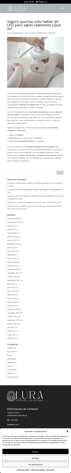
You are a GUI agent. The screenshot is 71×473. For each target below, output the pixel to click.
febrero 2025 (12, 236)
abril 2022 (11, 295)
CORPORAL (51, 33)
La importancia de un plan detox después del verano (27, 189)
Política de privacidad (38, 470)
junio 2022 (11, 287)
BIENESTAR (41, 33)
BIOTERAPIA (12, 351)
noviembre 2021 (13, 313)
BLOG (9, 355)
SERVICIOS (11, 373)
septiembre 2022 (13, 280)
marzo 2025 (11, 233)
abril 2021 (11, 338)
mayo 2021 (11, 335)
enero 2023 (11, 266)
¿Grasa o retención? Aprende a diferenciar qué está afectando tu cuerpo (35, 196)
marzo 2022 (11, 298)
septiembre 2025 (13, 222)
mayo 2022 (11, 291)
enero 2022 (11, 305)
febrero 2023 (12, 262)
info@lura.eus (13, 424)
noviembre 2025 (13, 218)
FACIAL (10, 366)
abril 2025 (11, 229)
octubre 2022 (12, 276)
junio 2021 (11, 331)
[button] (67, 431)
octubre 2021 (12, 316)
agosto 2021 (12, 324)
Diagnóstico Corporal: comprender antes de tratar (26, 202)
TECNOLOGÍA (12, 377)
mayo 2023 (11, 251)
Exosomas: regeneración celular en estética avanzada (28, 183)
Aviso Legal (50, 470)
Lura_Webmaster (16, 33)
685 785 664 (12, 420)
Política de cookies (23, 470)
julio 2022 (11, 284)
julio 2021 (11, 327)
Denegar (35, 458)
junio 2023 (11, 247)
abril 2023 (11, 255)
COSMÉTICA (12, 362)
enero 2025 (11, 240)
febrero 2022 (12, 302)
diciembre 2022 (13, 269)
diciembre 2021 (13, 309)
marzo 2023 (11, 258)
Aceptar (35, 451)
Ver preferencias (35, 464)
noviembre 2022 (13, 273)
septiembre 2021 (13, 320)
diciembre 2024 (13, 244)
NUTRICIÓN (11, 370)
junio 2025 (11, 226)
